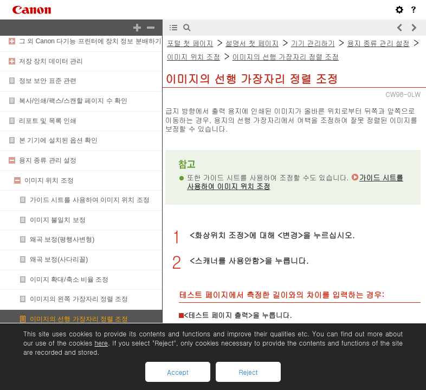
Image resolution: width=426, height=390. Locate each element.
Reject (247, 371)
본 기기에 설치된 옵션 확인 (58, 140)
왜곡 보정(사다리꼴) (59, 259)
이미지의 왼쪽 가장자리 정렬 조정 (79, 299)
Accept (177, 371)
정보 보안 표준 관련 (47, 80)
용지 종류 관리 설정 (47, 160)
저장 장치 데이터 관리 (51, 61)
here (100, 342)
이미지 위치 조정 (49, 180)
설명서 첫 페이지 (252, 43)
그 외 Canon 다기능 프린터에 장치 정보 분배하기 (90, 41)
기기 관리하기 (313, 43)
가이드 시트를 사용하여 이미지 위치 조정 (90, 200)
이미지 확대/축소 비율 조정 (69, 279)
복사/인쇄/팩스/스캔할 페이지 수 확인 (73, 101)
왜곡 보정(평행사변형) (62, 239)
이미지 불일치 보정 (58, 220)
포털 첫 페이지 (190, 43)
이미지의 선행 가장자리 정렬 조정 (79, 319)
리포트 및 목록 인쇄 (47, 121)
